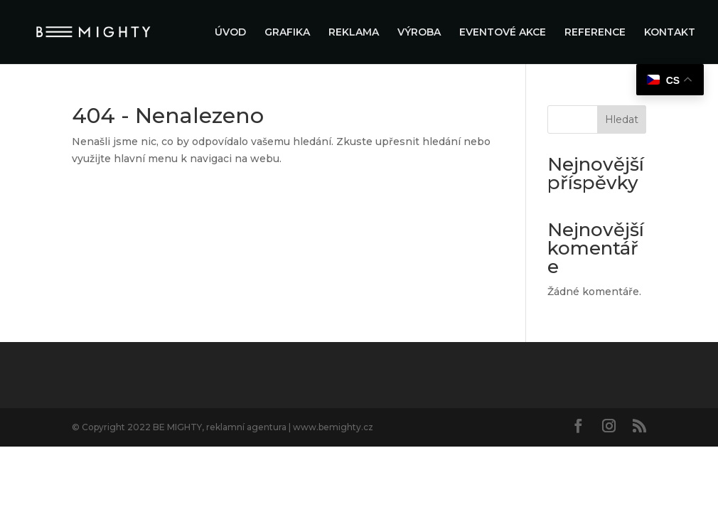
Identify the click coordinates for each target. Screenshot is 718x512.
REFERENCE (595, 32)
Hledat (621, 119)
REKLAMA (353, 32)
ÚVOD (230, 32)
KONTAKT (669, 32)
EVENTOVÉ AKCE (502, 32)
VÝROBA (419, 32)
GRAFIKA (287, 32)
